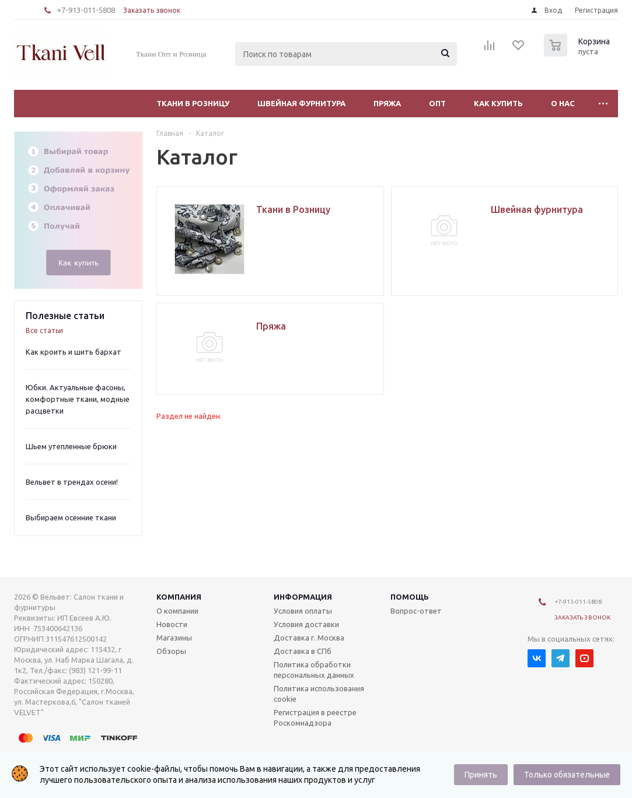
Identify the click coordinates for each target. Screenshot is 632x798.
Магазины (174, 638)
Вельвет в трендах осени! (72, 482)
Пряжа (387, 103)
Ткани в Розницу (192, 103)
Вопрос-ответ (416, 611)
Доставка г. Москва (309, 638)
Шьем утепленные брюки (71, 446)
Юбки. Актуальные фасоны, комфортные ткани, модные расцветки (78, 399)
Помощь (409, 597)
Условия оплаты (303, 611)
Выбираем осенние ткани (71, 517)
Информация (303, 597)
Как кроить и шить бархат (73, 352)
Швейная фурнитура (301, 103)
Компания (178, 597)
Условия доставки (306, 624)
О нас (563, 103)
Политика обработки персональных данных (314, 669)
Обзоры (171, 651)
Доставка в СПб (302, 651)
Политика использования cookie (319, 693)
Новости (171, 624)
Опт (437, 103)
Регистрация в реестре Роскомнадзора (315, 717)
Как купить (498, 103)
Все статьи (44, 330)
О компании (177, 611)
